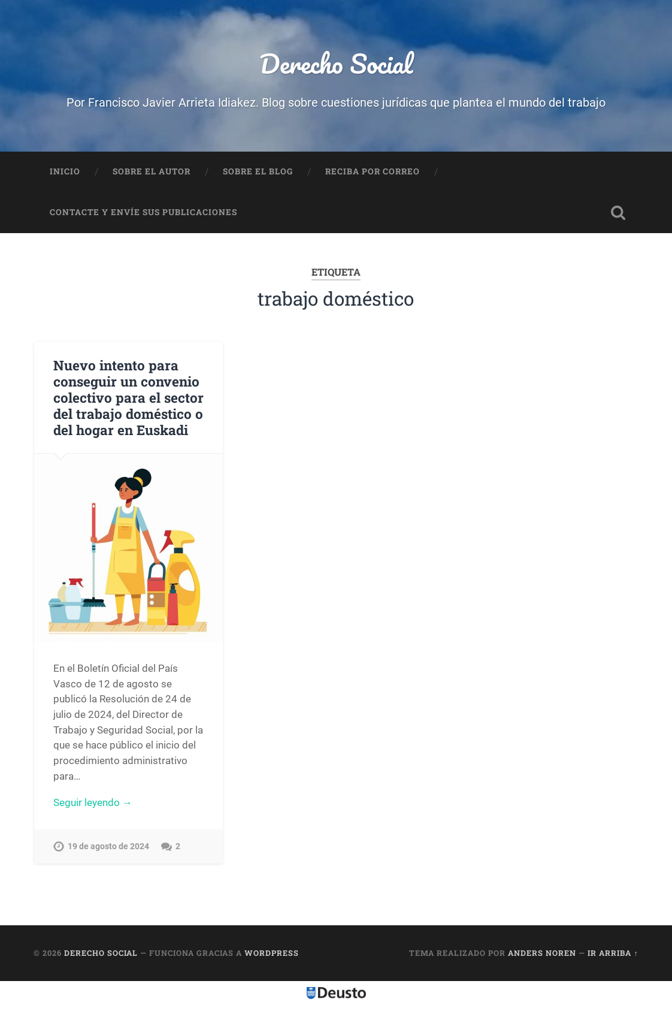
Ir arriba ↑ (613, 953)
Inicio (65, 171)
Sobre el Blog (258, 171)
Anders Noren (542, 953)
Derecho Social (336, 63)
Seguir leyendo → (92, 802)
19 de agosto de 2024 (108, 846)
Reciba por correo (372, 171)
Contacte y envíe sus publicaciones (143, 212)
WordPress (271, 953)
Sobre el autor (151, 171)
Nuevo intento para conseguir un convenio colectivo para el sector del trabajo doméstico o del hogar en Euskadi (128, 397)
